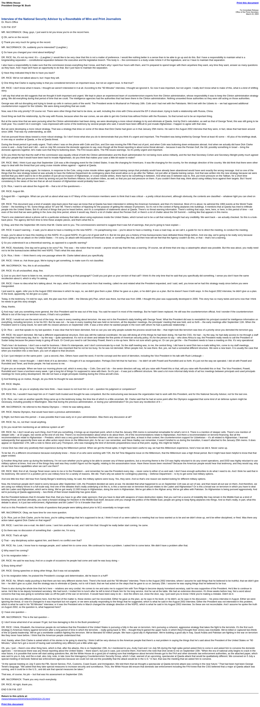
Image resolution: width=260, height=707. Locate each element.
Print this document (248, 2)
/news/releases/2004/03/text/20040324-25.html (25, 698)
